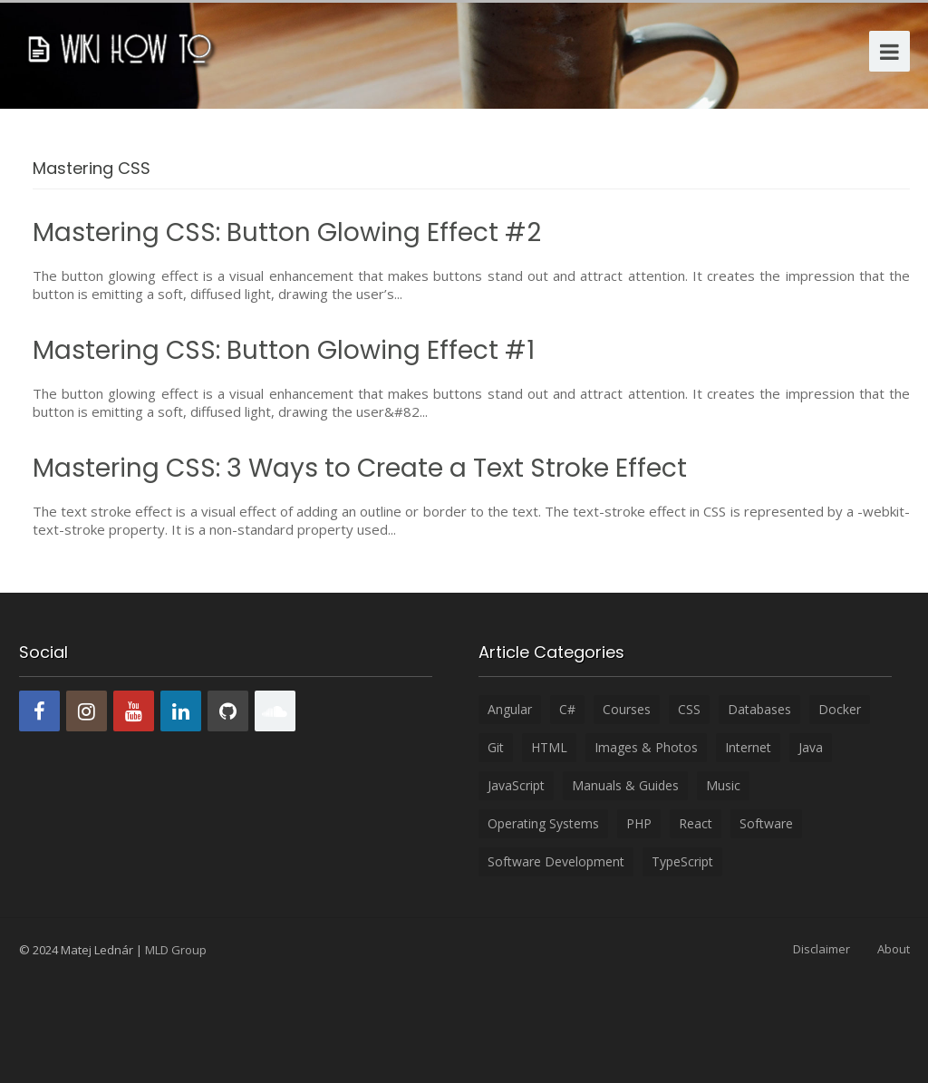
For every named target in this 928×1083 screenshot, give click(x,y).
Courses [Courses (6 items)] (627, 709)
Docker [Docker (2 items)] (839, 709)
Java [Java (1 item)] (810, 747)
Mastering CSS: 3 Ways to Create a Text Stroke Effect (360, 468)
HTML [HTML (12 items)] (549, 747)
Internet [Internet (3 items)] (748, 747)
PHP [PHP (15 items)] (639, 823)
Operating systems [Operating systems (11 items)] (543, 823)
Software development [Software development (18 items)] (556, 861)
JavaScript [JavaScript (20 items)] (516, 785)
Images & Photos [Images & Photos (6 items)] (646, 747)
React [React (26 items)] (695, 823)
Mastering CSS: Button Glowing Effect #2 (287, 232)
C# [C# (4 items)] (567, 709)
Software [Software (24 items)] (766, 823)
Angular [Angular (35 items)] (510, 709)
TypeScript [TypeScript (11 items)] (682, 861)
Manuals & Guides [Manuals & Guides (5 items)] (625, 785)
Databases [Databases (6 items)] (759, 709)
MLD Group (176, 950)
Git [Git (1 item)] (496, 747)
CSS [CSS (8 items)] (689, 709)
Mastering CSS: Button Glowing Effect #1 (284, 350)
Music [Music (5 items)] (723, 785)
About (893, 949)
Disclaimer (821, 949)
